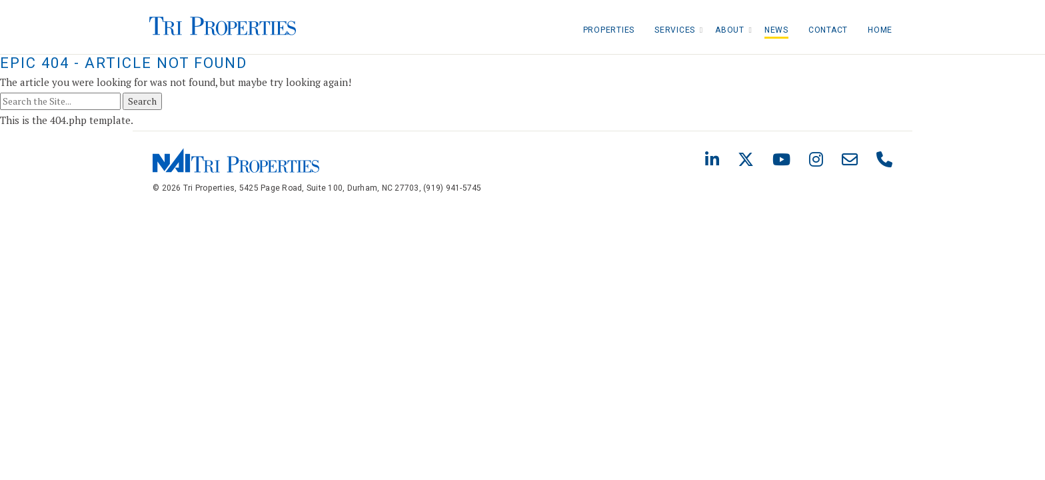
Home (880, 30)
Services (674, 30)
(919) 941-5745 (452, 188)
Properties (609, 30)
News (776, 30)
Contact (828, 30)
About (729, 30)
